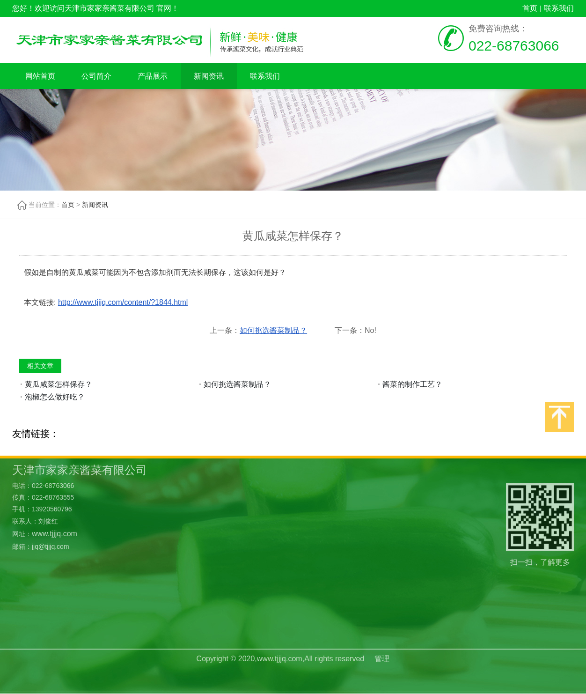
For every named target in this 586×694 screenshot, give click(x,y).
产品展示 (153, 76)
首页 (529, 8)
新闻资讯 (209, 76)
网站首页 (40, 76)
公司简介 (96, 76)
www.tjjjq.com (54, 496)
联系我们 (559, 8)
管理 (381, 649)
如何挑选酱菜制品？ (273, 330)
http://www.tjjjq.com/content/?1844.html (123, 302)
